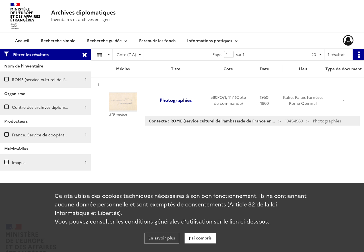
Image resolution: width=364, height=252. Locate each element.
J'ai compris (200, 238)
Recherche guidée (104, 40)
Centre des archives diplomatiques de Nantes (56, 107)
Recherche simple (58, 40)
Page (217, 54)
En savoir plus (161, 238)
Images (18, 162)
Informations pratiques (209, 40)
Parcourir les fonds (157, 40)
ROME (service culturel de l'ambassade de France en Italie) (68, 79)
